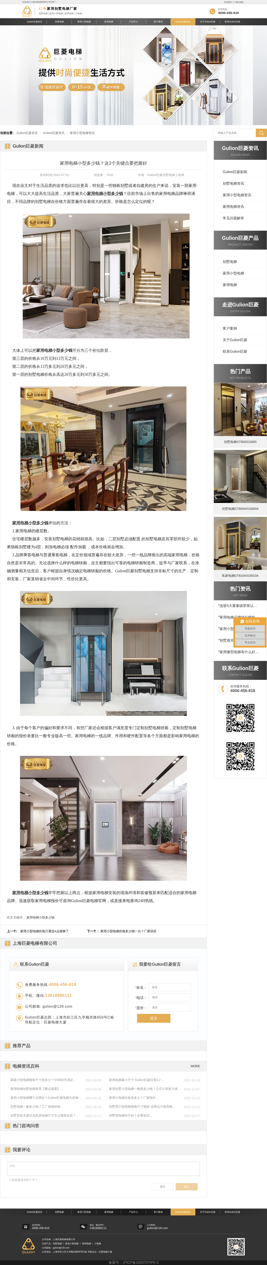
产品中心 (133, 21)
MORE (195, 1066)
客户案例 (158, 21)
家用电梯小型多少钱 (40, 917)
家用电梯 (108, 21)
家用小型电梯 (84, 21)
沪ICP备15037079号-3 (140, 1262)
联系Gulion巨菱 (232, 21)
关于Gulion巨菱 (207, 21)
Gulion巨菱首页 (34, 21)
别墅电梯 (59, 21)
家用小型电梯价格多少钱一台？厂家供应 (128, 931)
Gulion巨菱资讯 (183, 21)
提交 (153, 1018)
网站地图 (239, 2)
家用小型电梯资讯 (82, 133)
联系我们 (228, 2)
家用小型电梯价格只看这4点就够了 (44, 931)
